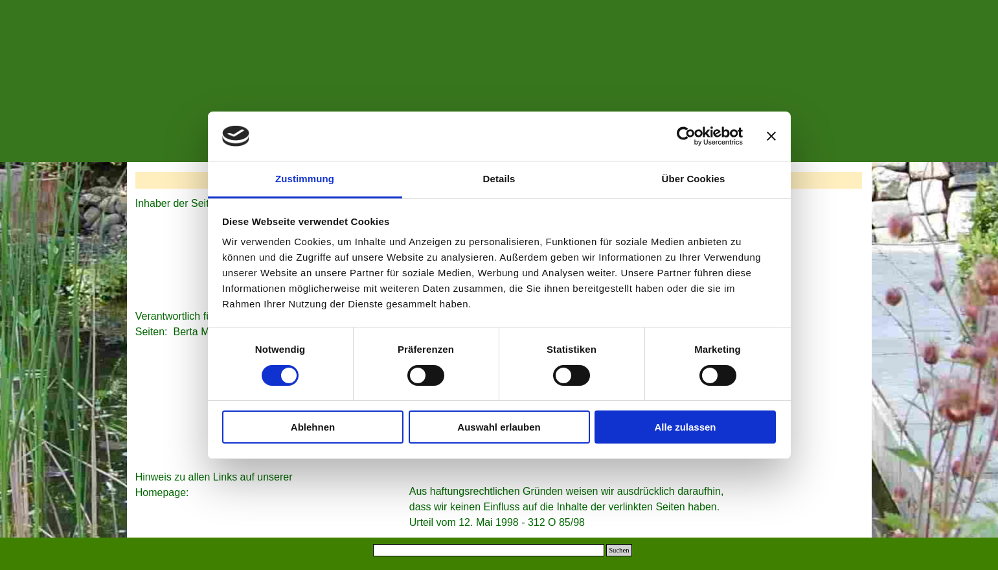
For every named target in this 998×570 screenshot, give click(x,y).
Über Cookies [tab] (693, 178)
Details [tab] (499, 178)
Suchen (619, 550)
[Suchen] (489, 550)
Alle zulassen (685, 427)
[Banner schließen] (771, 136)
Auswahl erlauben (498, 427)
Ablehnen (313, 427)
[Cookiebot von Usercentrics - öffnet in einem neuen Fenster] (686, 136)
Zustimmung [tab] (304, 178)
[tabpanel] (222, 485)
